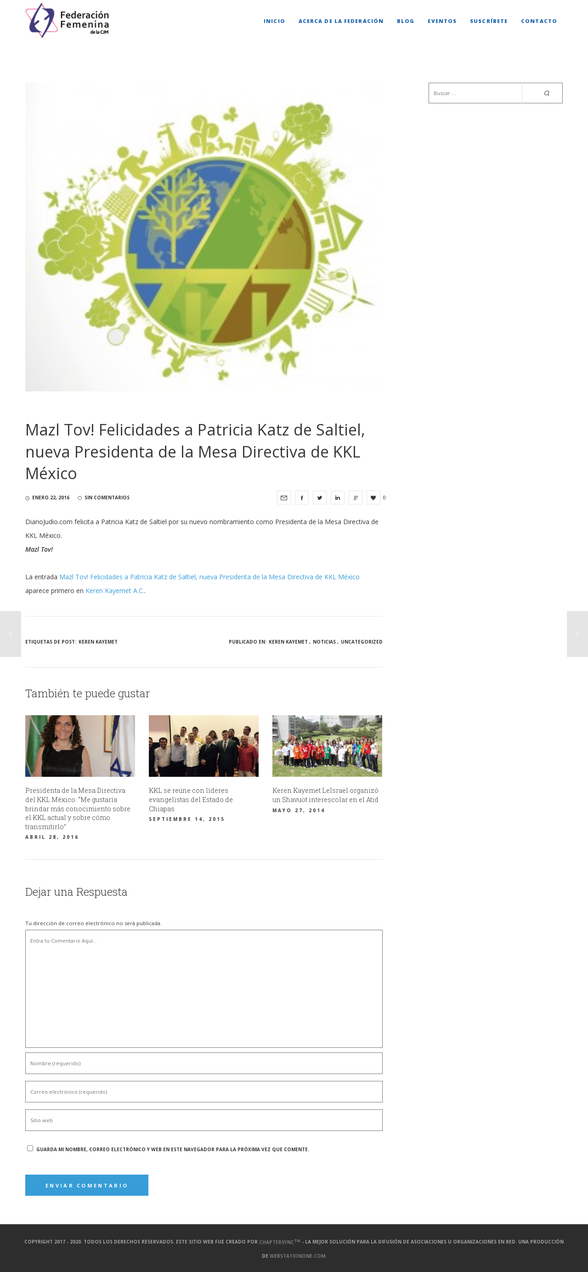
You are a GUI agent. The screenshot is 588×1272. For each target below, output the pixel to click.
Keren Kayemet (98, 642)
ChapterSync (279, 1242)
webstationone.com (297, 1256)
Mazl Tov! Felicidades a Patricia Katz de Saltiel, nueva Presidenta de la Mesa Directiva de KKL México (209, 576)
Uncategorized (362, 642)
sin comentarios (104, 497)
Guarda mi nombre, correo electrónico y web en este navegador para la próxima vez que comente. (172, 1149)
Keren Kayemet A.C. (114, 590)
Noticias (324, 642)
